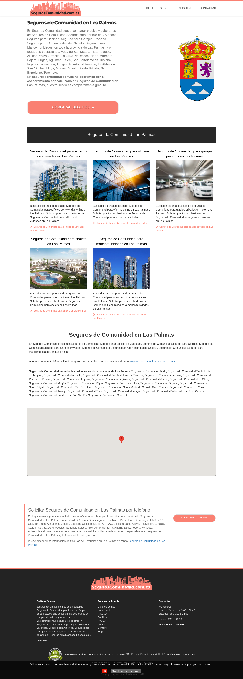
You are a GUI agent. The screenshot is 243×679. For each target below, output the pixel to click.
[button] (121, 439)
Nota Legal (104, 610)
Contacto (102, 627)
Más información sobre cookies (126, 671)
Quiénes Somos (106, 606)
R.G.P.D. (102, 613)
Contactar (208, 7)
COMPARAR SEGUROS (73, 107)
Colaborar (103, 624)
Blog (100, 631)
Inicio (150, 7)
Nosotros (186, 7)
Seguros (166, 7)
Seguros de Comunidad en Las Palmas (152, 361)
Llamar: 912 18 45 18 (170, 619)
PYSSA (102, 620)
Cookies (102, 617)
